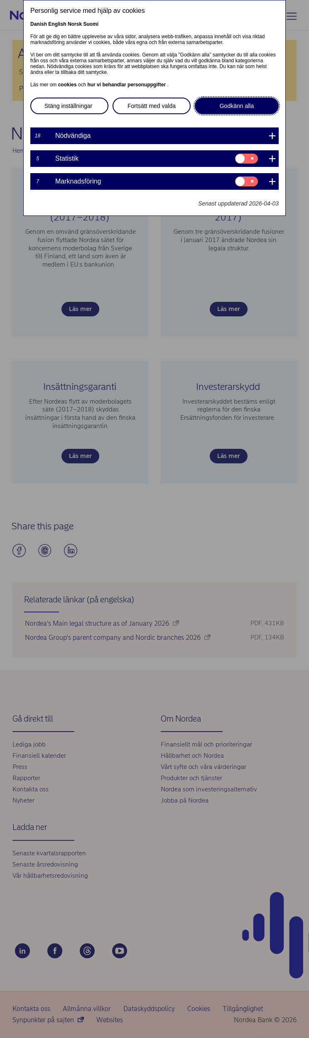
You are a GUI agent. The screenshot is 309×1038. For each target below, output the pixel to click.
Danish (38, 24)
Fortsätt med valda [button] (152, 106)
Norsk (75, 24)
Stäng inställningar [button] (68, 106)
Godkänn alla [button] (237, 106)
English (57, 24)
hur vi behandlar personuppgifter (127, 85)
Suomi (90, 24)
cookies (68, 85)
